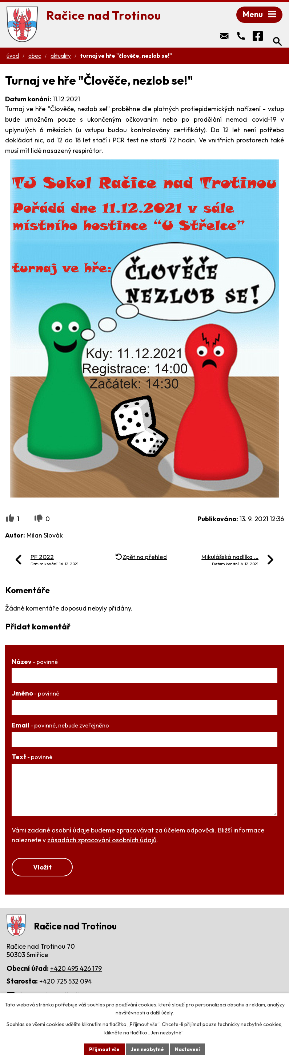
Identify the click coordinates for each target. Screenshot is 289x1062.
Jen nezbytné (147, 1049)
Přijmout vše (103, 1049)
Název (35, 662)
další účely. (162, 1012)
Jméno (35, 694)
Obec (34, 56)
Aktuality (61, 56)
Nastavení (188, 1049)
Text (32, 757)
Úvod (13, 56)
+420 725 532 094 (65, 982)
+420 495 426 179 (76, 969)
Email (60, 726)
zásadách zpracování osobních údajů (101, 840)
